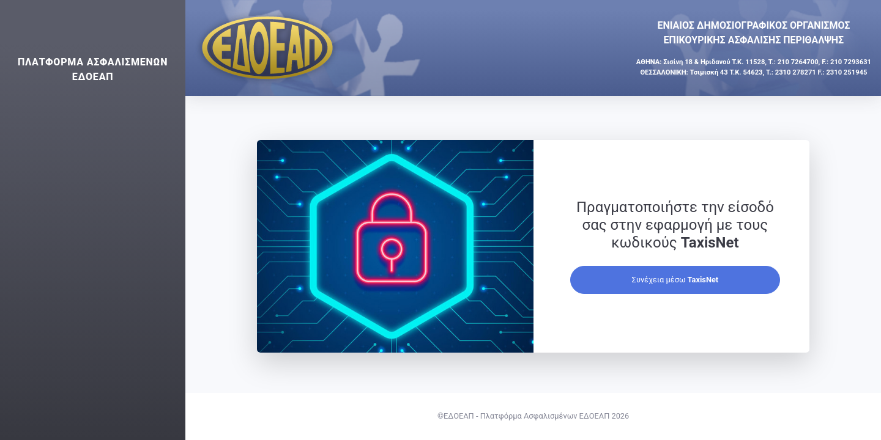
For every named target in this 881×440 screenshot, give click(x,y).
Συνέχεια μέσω (675, 279)
